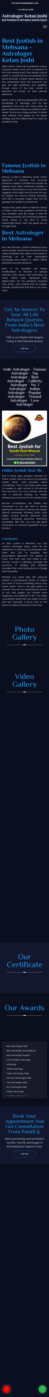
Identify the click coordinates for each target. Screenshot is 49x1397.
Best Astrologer (23, 379)
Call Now (24, 348)
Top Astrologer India (17, 1082)
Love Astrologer (27, 403)
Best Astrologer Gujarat (18, 1055)
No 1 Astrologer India (17, 1087)
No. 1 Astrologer (24, 387)
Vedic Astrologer (16, 370)
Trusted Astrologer (25, 399)
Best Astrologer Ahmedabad (21, 1050)
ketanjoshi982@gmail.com (24, 3)
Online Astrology (15, 1068)
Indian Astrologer (24, 391)
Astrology (11, 1064)
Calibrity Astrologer (26, 383)
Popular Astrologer (24, 395)
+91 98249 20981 (25, 10)
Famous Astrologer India (19, 1077)
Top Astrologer (24, 375)
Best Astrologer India (17, 1046)
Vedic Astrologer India (18, 1073)
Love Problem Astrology (18, 1059)
